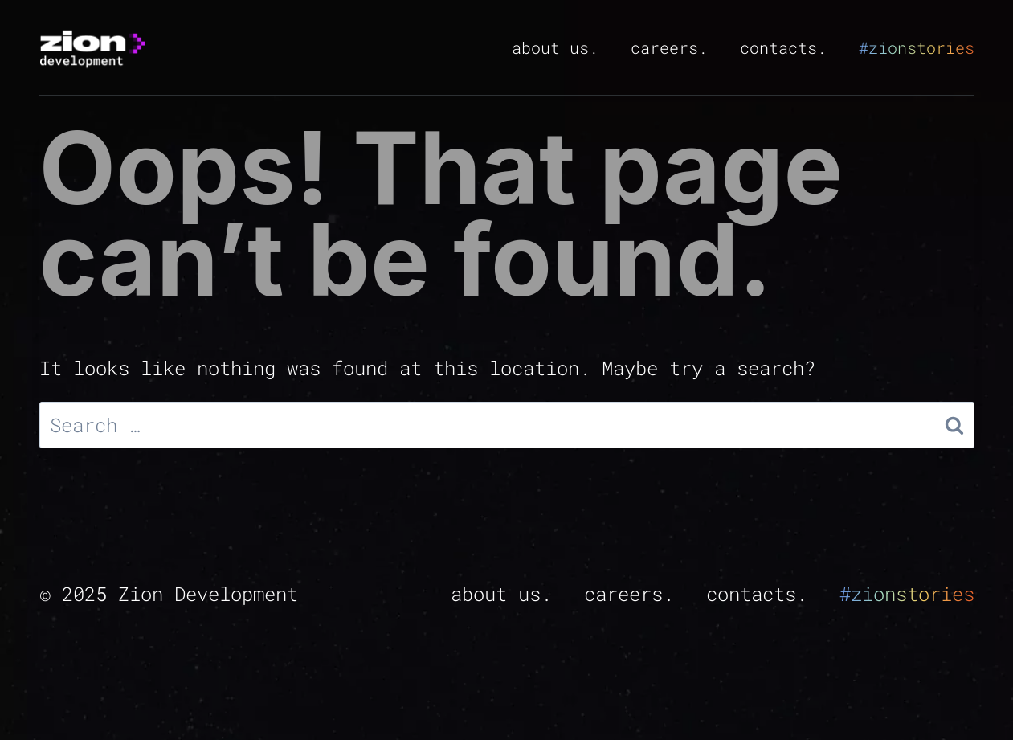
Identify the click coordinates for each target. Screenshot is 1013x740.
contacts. (783, 47)
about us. (555, 47)
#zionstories (916, 47)
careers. (669, 47)
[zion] (92, 48)
